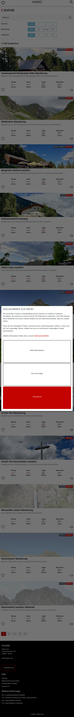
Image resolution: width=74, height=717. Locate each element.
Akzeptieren (36, 397)
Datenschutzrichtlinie (41, 336)
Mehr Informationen (37, 350)
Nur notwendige (37, 373)
